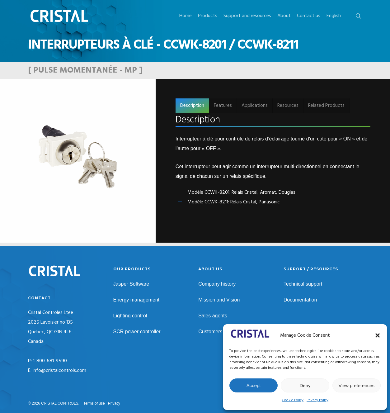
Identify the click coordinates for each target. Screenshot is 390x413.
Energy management (136, 299)
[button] (377, 335)
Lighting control (130, 315)
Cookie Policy (292, 400)
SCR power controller (137, 331)
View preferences (357, 385)
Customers (210, 331)
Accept (254, 385)
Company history (217, 284)
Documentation (300, 299)
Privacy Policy (317, 400)
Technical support (303, 284)
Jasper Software (131, 284)
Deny (304, 385)
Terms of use (94, 403)
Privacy (114, 403)
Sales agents (212, 315)
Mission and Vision (219, 299)
